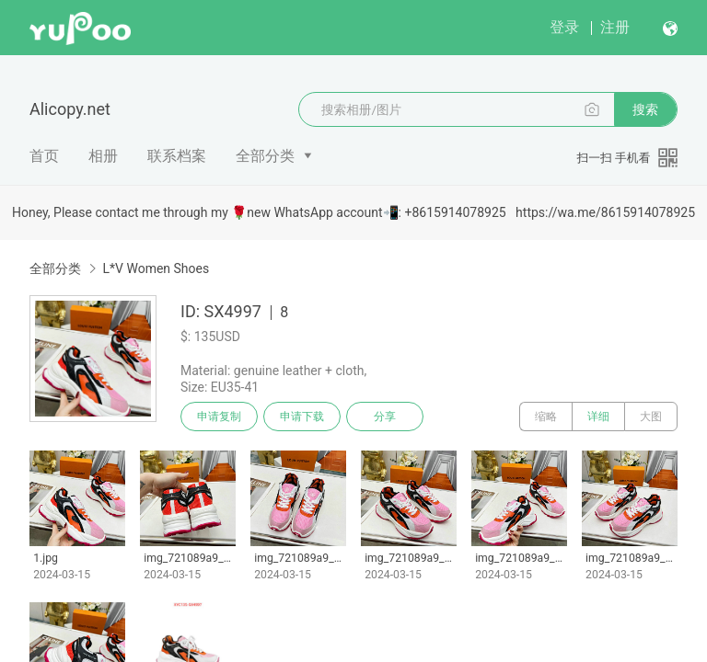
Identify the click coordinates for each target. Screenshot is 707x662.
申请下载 (302, 416)
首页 (44, 156)
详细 (598, 416)
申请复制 (219, 416)
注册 (615, 27)
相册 (103, 156)
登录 (564, 27)
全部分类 (265, 156)
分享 (385, 416)
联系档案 (176, 156)
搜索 (645, 109)
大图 (651, 416)
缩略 (546, 416)
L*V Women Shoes (155, 268)
